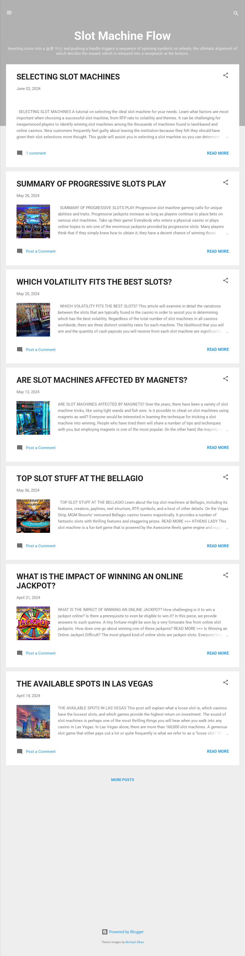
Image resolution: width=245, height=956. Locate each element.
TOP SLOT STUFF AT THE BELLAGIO (80, 613)
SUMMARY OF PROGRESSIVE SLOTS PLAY (91, 318)
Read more (218, 288)
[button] (225, 76)
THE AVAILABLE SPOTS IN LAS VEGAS (85, 818)
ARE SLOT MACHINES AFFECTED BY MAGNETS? (102, 515)
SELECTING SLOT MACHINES (68, 76)
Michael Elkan (135, 942)
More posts (122, 915)
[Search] (236, 14)
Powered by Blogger (123, 932)
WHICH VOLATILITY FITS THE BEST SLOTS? (94, 416)
